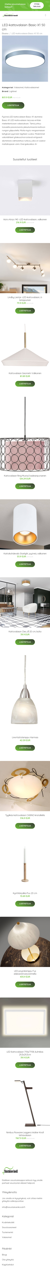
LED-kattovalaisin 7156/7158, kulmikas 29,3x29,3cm (25, 1053)
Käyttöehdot (8, 1264)
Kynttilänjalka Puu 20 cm (25, 893)
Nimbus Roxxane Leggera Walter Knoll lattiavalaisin (25, 1134)
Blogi (4, 1254)
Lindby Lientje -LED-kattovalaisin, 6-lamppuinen (25, 298)
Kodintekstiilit (8, 1222)
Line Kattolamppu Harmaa (25, 737)
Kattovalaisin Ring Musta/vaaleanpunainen (25, 475)
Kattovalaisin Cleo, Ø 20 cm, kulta (25, 631)
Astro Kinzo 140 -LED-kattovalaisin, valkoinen (25, 219)
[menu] (45, 15)
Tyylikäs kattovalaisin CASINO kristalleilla (25, 815)
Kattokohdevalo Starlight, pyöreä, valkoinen (25, 553)
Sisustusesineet (9, 1227)
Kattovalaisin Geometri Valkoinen (25, 373)
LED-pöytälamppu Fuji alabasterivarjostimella (25, 972)
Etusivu (5, 33)
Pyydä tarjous (37, 5)
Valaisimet (19, 87)
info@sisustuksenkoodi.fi (13, 1207)
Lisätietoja (13, 105)
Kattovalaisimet (32, 87)
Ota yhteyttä (8, 1259)
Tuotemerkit (7, 1232)
